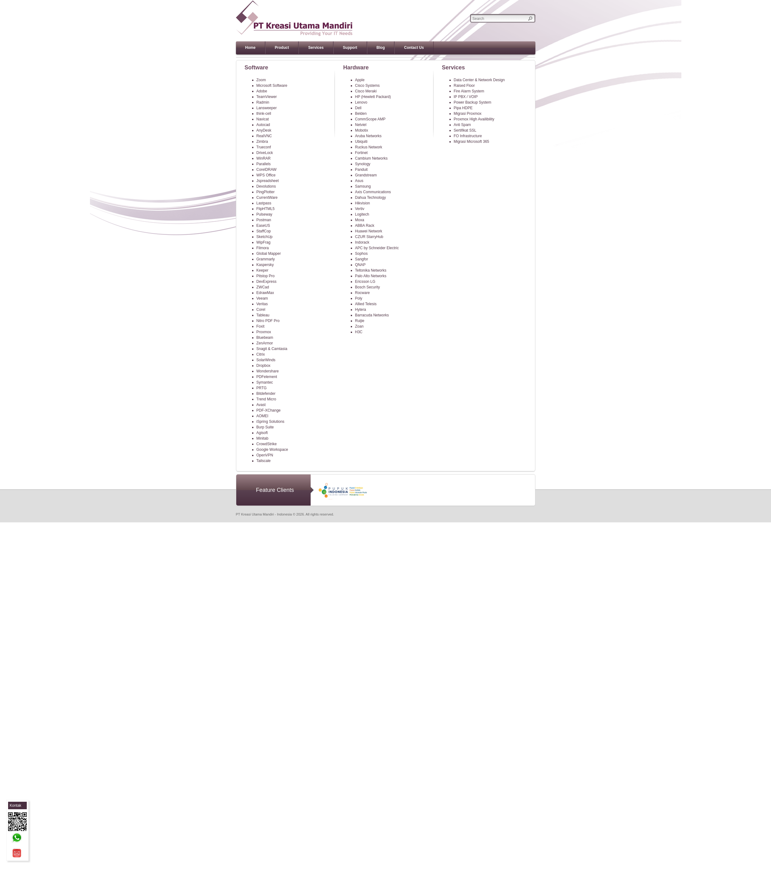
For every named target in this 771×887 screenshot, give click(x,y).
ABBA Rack (364, 225)
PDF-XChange (268, 410)
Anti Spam (462, 125)
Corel (261, 309)
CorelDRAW (266, 169)
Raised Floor (464, 85)
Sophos (361, 253)
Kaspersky (265, 265)
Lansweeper (266, 108)
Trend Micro (266, 399)
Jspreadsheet (267, 181)
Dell (358, 108)
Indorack (362, 242)
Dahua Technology (370, 197)
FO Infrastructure (468, 136)
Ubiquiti (361, 141)
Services (315, 47)
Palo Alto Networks (371, 276)
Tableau (263, 315)
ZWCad (262, 287)
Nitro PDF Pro (268, 321)
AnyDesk (263, 130)
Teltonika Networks (371, 270)
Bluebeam (264, 337)
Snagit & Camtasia (271, 349)
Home (250, 47)
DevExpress (266, 281)
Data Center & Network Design (479, 80)
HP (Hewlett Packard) (373, 97)
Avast (261, 405)
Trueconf (263, 147)
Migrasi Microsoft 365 (471, 141)
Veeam (262, 298)
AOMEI (262, 416)
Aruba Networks (368, 136)
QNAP (360, 265)
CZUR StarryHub (369, 237)
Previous (233, 57)
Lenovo (361, 102)
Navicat (262, 119)
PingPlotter (265, 192)
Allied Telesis (366, 304)
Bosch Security (367, 287)
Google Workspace (272, 449)
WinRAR (263, 158)
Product (282, 47)
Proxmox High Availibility (474, 119)
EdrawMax (265, 293)
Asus (359, 181)
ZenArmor (264, 343)
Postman (263, 220)
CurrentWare (267, 197)
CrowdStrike (266, 444)
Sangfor (361, 259)
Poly (358, 298)
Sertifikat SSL (465, 130)
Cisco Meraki (366, 91)
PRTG (261, 388)
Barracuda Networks (372, 315)
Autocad (263, 125)
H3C (359, 332)
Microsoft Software (271, 85)
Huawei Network (368, 231)
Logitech (362, 214)
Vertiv (359, 209)
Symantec (264, 382)
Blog (381, 47)
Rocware (362, 293)
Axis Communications (373, 192)
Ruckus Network (368, 147)
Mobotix (361, 130)
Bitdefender (265, 393)
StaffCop (263, 231)
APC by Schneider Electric (377, 248)
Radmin (262, 102)
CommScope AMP (370, 119)
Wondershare (267, 371)
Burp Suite (265, 427)
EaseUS (263, 225)
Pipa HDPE (463, 108)
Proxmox (263, 332)
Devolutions (266, 186)
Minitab (262, 438)
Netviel (361, 125)
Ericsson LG (365, 281)
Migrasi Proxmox (468, 113)
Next (538, 57)
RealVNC (264, 136)
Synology (362, 164)
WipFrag (263, 242)
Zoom (261, 80)
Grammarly (265, 259)
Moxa (359, 220)
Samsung (363, 186)
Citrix (260, 354)
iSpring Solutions (270, 421)
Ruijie (359, 321)
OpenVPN (264, 455)
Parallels (263, 164)
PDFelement (266, 377)
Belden (361, 113)
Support (350, 47)
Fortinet (361, 153)
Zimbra (262, 141)
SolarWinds (265, 360)
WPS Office (266, 175)
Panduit (361, 169)
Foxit (260, 326)
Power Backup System (472, 102)
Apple (360, 80)
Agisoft (262, 433)
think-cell (263, 113)
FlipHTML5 (265, 209)
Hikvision (362, 203)
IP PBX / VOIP (466, 97)
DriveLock (264, 153)
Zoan (359, 326)
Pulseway (264, 214)
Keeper (262, 270)
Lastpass (263, 203)
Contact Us (414, 47)
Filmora (262, 248)
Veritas (262, 304)
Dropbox (263, 365)
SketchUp (264, 237)
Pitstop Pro (265, 276)
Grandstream (366, 175)
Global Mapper (268, 253)
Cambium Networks (371, 158)
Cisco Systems (367, 85)
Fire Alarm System (469, 91)
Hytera (360, 309)
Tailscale (263, 461)
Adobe (261, 91)
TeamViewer (266, 97)
